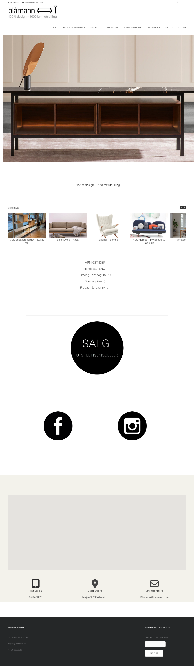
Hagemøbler (112, 27)
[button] (184, 207)
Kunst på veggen (132, 27)
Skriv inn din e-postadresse (156, 637)
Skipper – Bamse (108, 239)
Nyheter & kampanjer (74, 27)
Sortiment (95, 27)
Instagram (174, 2)
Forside (54, 27)
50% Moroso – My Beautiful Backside (149, 241)
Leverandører (153, 27)
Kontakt (182, 27)
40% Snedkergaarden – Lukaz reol (27, 241)
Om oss (169, 27)
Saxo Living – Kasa (68, 239)
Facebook (170, 2)
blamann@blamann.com (34, 2)
